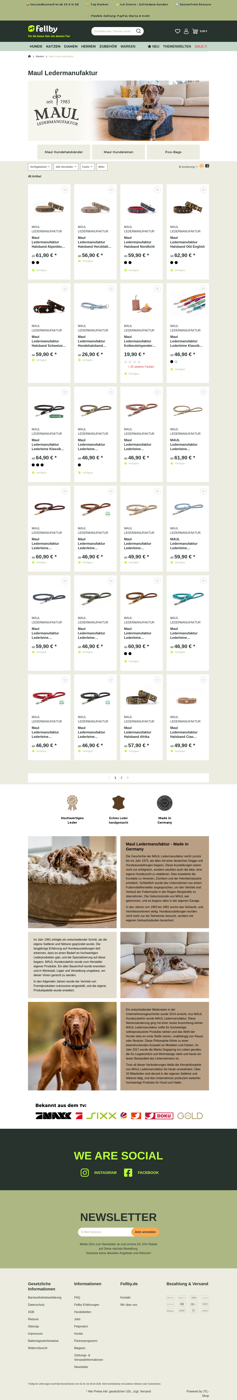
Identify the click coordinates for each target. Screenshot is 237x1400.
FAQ (77, 1297)
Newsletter (81, 1367)
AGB (31, 1312)
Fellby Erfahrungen (86, 1304)
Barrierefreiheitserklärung (44, 1297)
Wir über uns (128, 1304)
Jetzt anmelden (145, 1232)
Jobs (77, 1319)
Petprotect (81, 1326)
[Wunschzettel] (177, 31)
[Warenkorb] (199, 31)
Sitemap (33, 1326)
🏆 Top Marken (97, 4)
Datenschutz (36, 1304)
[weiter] (128, 777)
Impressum (35, 1333)
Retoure (33, 1319)
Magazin (79, 1348)
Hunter (78, 1333)
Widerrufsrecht (37, 1348)
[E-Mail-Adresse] (106, 1232)
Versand (145, 1391)
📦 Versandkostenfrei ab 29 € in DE (52, 4)
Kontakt (125, 1297)
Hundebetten (82, 1312)
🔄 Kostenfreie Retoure (193, 4)
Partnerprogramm (85, 1340)
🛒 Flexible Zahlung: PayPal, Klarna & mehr (118, 16)
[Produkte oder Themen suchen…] (112, 31)
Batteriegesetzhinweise (43, 1340)
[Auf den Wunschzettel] (65, 190)
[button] (186, 31)
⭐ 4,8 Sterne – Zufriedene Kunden (142, 4)
